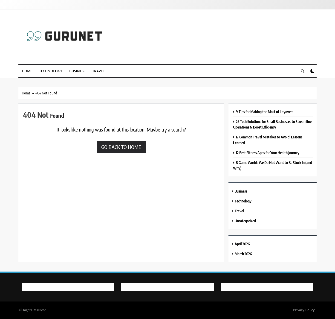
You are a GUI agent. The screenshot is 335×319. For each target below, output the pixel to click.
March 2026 (243, 253)
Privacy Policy (304, 310)
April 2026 (242, 243)
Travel (98, 71)
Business (77, 71)
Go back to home (121, 147)
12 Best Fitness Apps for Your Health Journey (267, 152)
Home (27, 71)
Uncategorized (245, 220)
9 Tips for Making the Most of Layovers (264, 111)
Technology (50, 71)
